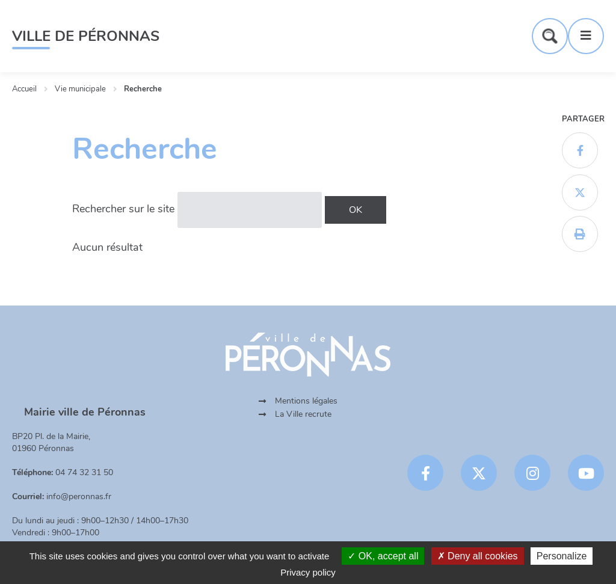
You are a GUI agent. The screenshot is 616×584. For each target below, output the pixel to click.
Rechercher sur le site (123, 208)
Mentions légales (306, 401)
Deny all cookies (477, 556)
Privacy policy (308, 572)
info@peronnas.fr (78, 496)
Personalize (562, 556)
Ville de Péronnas (85, 36)
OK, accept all (383, 556)
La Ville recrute (303, 414)
